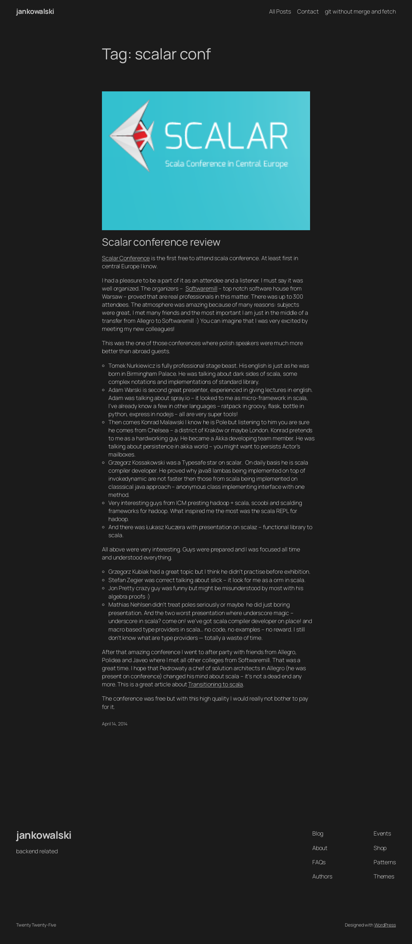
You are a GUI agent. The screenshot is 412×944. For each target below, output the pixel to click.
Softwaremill (201, 288)
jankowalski (35, 11)
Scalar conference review (161, 242)
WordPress (385, 925)
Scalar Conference (126, 258)
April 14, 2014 (114, 724)
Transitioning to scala (215, 684)
